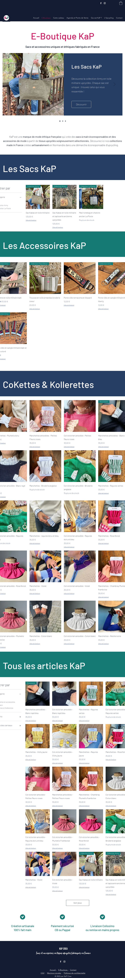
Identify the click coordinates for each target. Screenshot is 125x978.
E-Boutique (63, 970)
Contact (73, 970)
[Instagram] (104, 3)
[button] (120, 3)
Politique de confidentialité (74, 973)
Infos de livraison (31, 220)
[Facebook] (101, 3)
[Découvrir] (81, 104)
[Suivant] (114, 84)
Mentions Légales (54, 973)
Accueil (53, 970)
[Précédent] (10, 84)
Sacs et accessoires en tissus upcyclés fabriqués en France (63, 953)
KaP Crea (63, 949)
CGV (42, 973)
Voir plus (77, 902)
